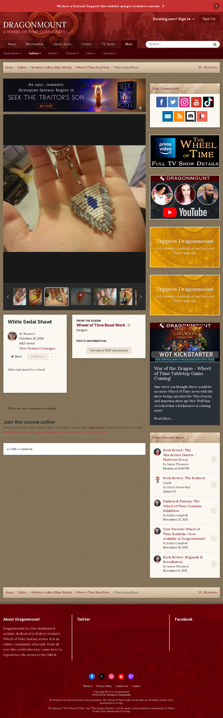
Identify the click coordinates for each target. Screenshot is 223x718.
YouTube (109, 54)
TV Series (108, 44)
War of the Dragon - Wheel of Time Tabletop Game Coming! (182, 373)
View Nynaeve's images (37, 348)
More (129, 44)
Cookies (136, 686)
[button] (7, 296)
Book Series (12, 54)
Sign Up (209, 18)
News (12, 44)
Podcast (72, 54)
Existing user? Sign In (173, 19)
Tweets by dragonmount (95, 627)
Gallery (35, 54)
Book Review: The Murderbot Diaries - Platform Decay (179, 455)
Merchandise (34, 44)
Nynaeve (29, 334)
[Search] (167, 44)
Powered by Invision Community (111, 694)
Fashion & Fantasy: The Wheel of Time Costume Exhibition (182, 506)
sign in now (96, 427)
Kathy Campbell (177, 515)
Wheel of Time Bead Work (100, 325)
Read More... (163, 418)
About (53, 54)
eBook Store (62, 44)
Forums (86, 44)
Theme (88, 686)
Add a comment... (20, 449)
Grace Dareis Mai (178, 487)
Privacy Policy (104, 686)
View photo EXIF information (109, 350)
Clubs (90, 54)
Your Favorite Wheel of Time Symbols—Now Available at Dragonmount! (184, 534)
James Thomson (177, 464)
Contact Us (122, 686)
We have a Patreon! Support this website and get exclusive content (108, 6)
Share (16, 356)
